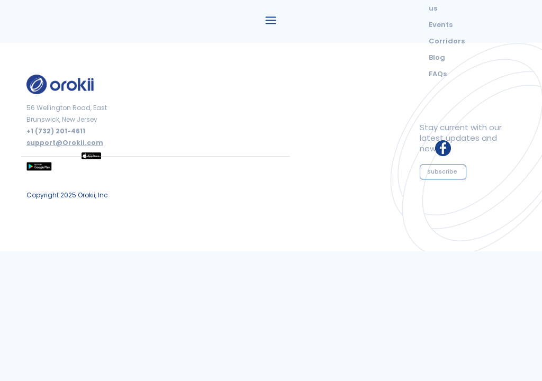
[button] (271, 19)
